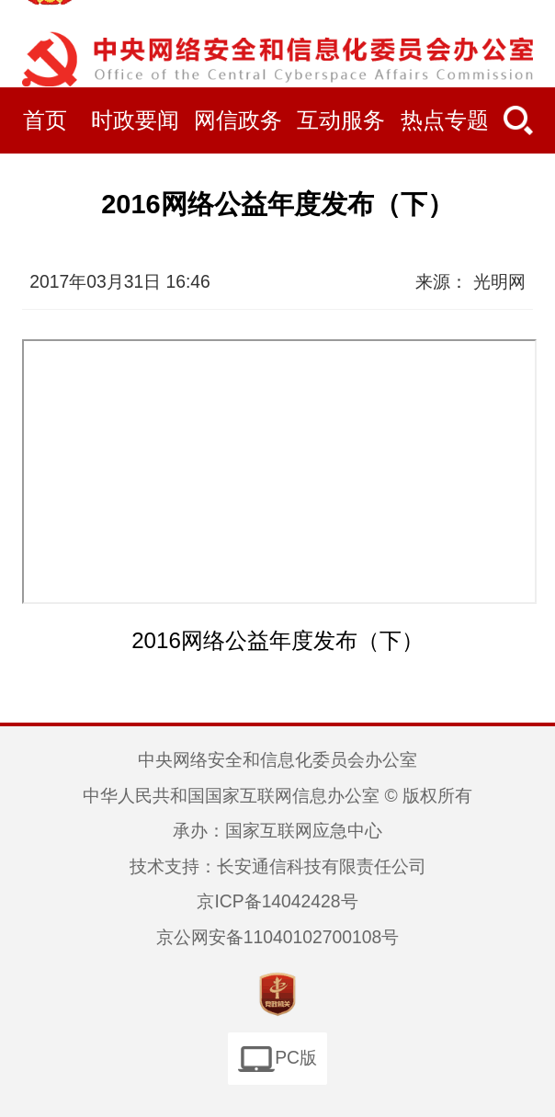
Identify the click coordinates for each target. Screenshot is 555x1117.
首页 (45, 120)
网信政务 (238, 120)
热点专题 (445, 120)
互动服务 (341, 120)
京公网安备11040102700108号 (277, 937)
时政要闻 (135, 120)
